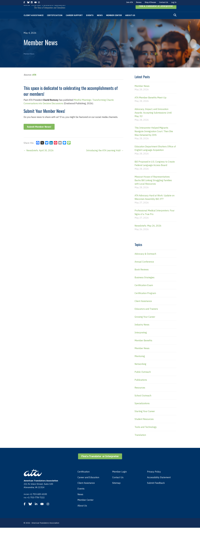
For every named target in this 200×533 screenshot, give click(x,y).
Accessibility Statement (159, 482)
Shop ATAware (150, 2)
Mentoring (140, 361)
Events (89, 20)
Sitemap (116, 488)
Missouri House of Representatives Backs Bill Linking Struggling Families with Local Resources (153, 185)
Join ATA (129, 2)
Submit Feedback (156, 488)
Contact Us (163, 2)
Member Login (119, 477)
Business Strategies (144, 282)
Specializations (142, 408)
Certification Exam (144, 290)
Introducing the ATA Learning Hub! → (104, 155)
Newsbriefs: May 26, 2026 (148, 231)
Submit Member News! (39, 132)
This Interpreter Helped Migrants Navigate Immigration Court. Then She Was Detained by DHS (154, 136)
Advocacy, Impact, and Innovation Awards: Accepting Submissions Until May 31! (153, 118)
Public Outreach (143, 377)
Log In (173, 2)
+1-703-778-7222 (36, 502)
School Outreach (143, 400)
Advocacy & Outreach (145, 259)
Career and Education (88, 482)
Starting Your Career (145, 416)
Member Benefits (143, 345)
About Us (130, 20)
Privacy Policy (154, 477)
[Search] (175, 20)
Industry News (142, 329)
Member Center (114, 20)
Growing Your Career (145, 322)
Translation (140, 440)
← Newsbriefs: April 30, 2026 (39, 155)
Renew (139, 2)
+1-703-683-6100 (38, 499)
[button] (156, 11)
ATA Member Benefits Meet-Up (150, 102)
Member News (29, 59)
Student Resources (144, 424)
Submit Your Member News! (44, 116)
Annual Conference (144, 267)
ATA (34, 80)
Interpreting (141, 337)
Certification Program (145, 298)
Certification (54, 20)
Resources (140, 393)
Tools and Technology (146, 432)
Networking (140, 369)
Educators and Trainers (146, 314)
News (100, 20)
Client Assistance (33, 20)
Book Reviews (142, 274)
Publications (141, 385)
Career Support (74, 20)
